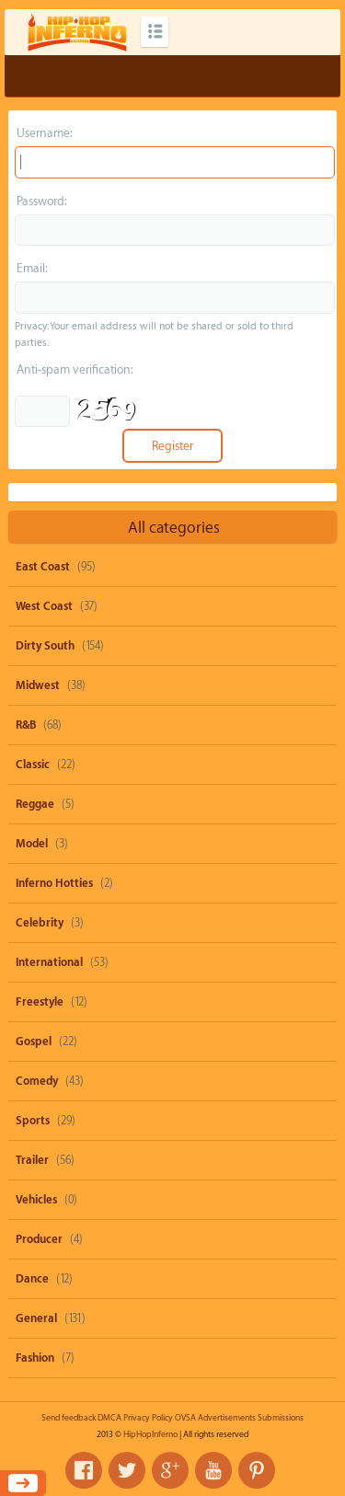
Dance (32, 1278)
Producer (39, 1239)
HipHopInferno (150, 1434)
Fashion (35, 1358)
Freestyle (39, 1001)
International (49, 962)
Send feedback (68, 1417)
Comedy (37, 1081)
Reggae (35, 804)
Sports (33, 1120)
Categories (154, 32)
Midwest (38, 685)
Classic (33, 764)
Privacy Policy (148, 1417)
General (36, 1318)
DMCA (109, 1417)
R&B (26, 725)
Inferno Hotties (54, 883)
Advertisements (227, 1417)
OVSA (185, 1417)
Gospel (34, 1041)
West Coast (44, 606)
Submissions (281, 1417)
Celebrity (39, 922)
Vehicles (36, 1199)
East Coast (43, 566)
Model (32, 843)
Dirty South (45, 645)
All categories (174, 527)
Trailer (32, 1160)
